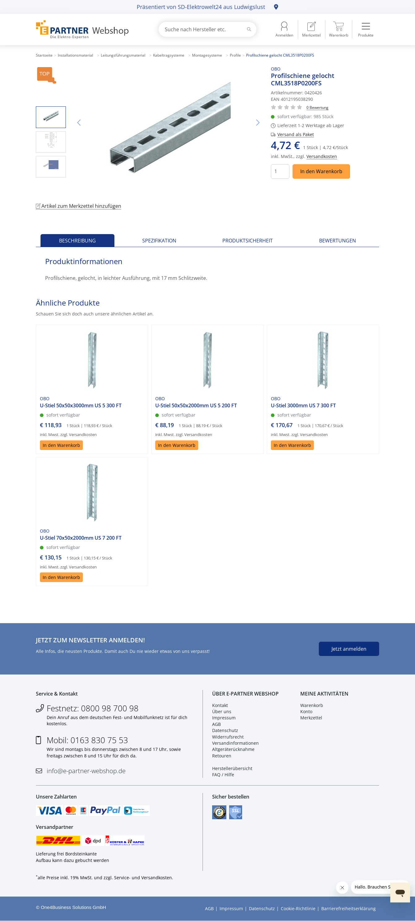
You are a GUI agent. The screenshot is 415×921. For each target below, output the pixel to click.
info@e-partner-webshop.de (86, 771)
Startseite (44, 55)
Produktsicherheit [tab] (247, 240)
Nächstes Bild (258, 123)
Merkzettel (311, 718)
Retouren (221, 756)
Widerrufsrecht (228, 737)
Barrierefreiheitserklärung (348, 909)
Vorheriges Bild (79, 123)
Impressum (224, 718)
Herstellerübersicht (232, 768)
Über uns (221, 711)
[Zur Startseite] (90, 29)
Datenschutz (225, 731)
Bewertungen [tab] (337, 240)
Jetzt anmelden (349, 648)
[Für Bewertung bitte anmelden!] (317, 107)
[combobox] (207, 29)
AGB (216, 724)
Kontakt (220, 705)
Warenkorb (311, 705)
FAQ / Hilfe (223, 774)
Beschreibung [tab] (77, 240)
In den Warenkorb (321, 171)
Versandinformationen (235, 743)
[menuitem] (311, 29)
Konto (306, 711)
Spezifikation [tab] (159, 240)
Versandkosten (321, 156)
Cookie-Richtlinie (298, 909)
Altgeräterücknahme (233, 749)
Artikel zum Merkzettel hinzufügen (78, 206)
